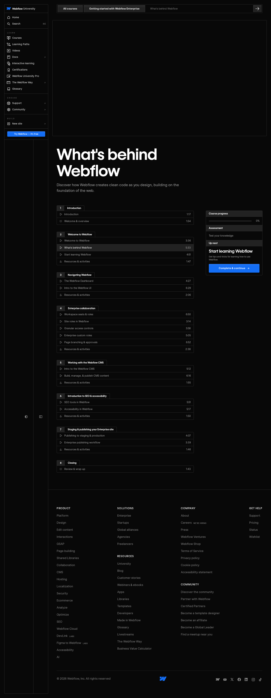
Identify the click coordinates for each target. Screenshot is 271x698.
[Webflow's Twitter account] (232, 679)
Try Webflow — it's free (26, 680)
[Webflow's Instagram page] (253, 679)
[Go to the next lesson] (257, 8)
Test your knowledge (221, 235)
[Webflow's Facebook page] (239, 679)
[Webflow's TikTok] (260, 679)
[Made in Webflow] (218, 679)
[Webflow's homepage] (163, 679)
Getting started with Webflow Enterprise (114, 8)
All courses (70, 8)
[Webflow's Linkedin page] (246, 679)
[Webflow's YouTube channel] (225, 679)
